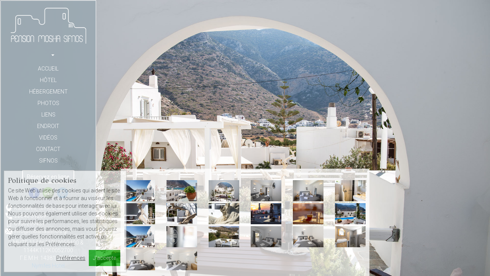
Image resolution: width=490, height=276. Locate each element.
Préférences (70, 258)
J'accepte (104, 258)
